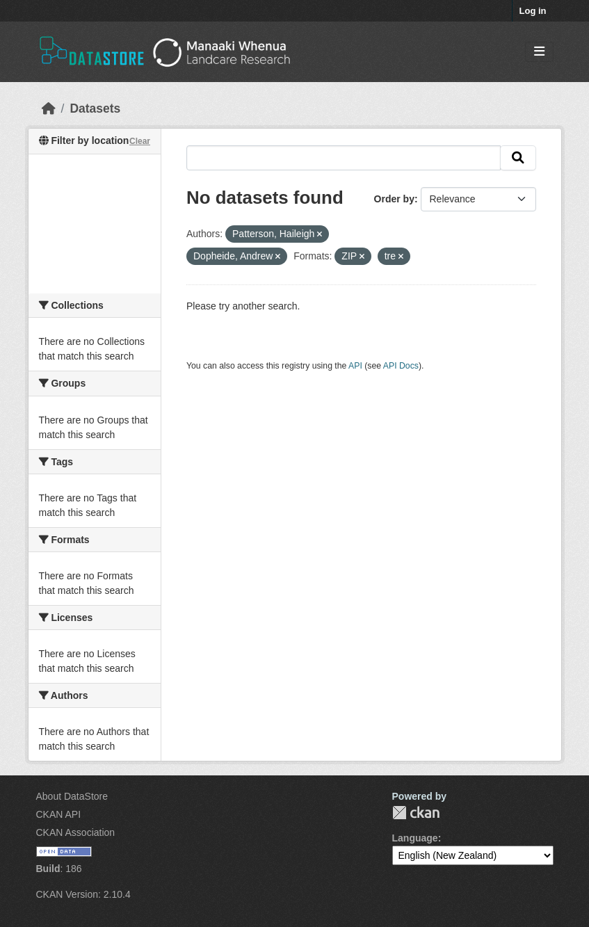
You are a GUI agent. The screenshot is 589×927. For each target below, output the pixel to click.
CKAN (415, 812)
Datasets (95, 108)
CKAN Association (75, 832)
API (355, 366)
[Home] (49, 108)
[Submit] (518, 157)
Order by (394, 198)
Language (415, 838)
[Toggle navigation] (539, 52)
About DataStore (72, 796)
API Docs (401, 366)
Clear (139, 141)
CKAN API (58, 814)
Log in (533, 11)
